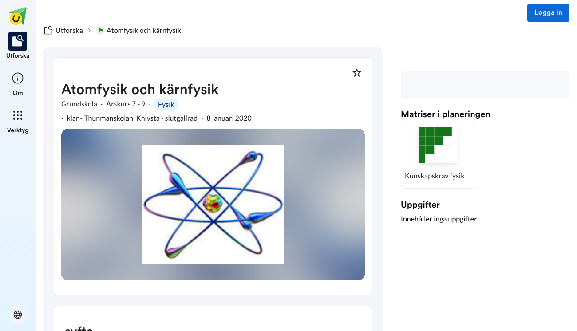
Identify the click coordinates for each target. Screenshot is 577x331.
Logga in (548, 12)
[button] (438, 155)
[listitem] (18, 46)
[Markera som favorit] (357, 73)
